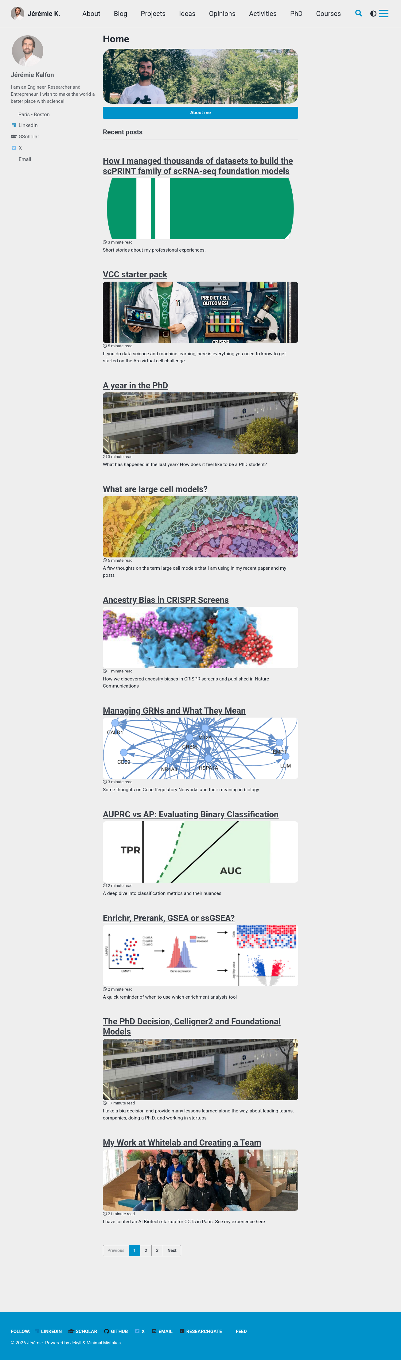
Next (171, 1271)
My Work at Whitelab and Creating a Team (182, 1163)
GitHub (121, 1331)
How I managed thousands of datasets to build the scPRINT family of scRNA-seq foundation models (198, 169)
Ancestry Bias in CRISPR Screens (166, 610)
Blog (117, 13)
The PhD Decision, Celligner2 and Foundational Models (192, 1044)
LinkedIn (50, 1331)
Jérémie (35, 1343)
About (88, 13)
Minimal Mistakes (106, 1343)
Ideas (183, 13)
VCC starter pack (135, 279)
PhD (292, 13)
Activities (259, 13)
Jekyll (77, 1343)
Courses (325, 13)
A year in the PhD (135, 392)
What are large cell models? (155, 497)
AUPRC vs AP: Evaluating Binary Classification (191, 829)
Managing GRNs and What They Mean (174, 723)
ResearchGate (209, 1331)
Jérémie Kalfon (34, 75)
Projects (149, 13)
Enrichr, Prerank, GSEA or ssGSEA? (169, 934)
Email (168, 1331)
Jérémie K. (44, 13)
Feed (250, 1331)
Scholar (86, 1331)
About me (200, 114)
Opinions (218, 13)
